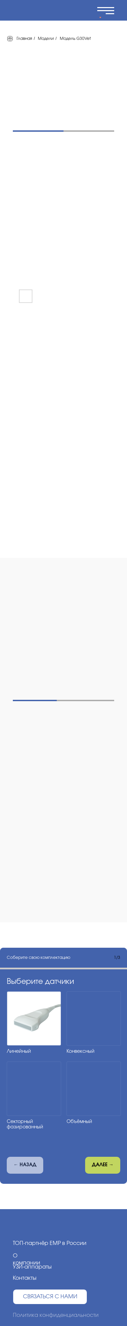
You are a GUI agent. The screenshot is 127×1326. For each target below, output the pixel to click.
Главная (19, 38)
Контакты (24, 1278)
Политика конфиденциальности (56, 1315)
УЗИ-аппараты (32, 1267)
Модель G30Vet (75, 38)
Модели (46, 38)
